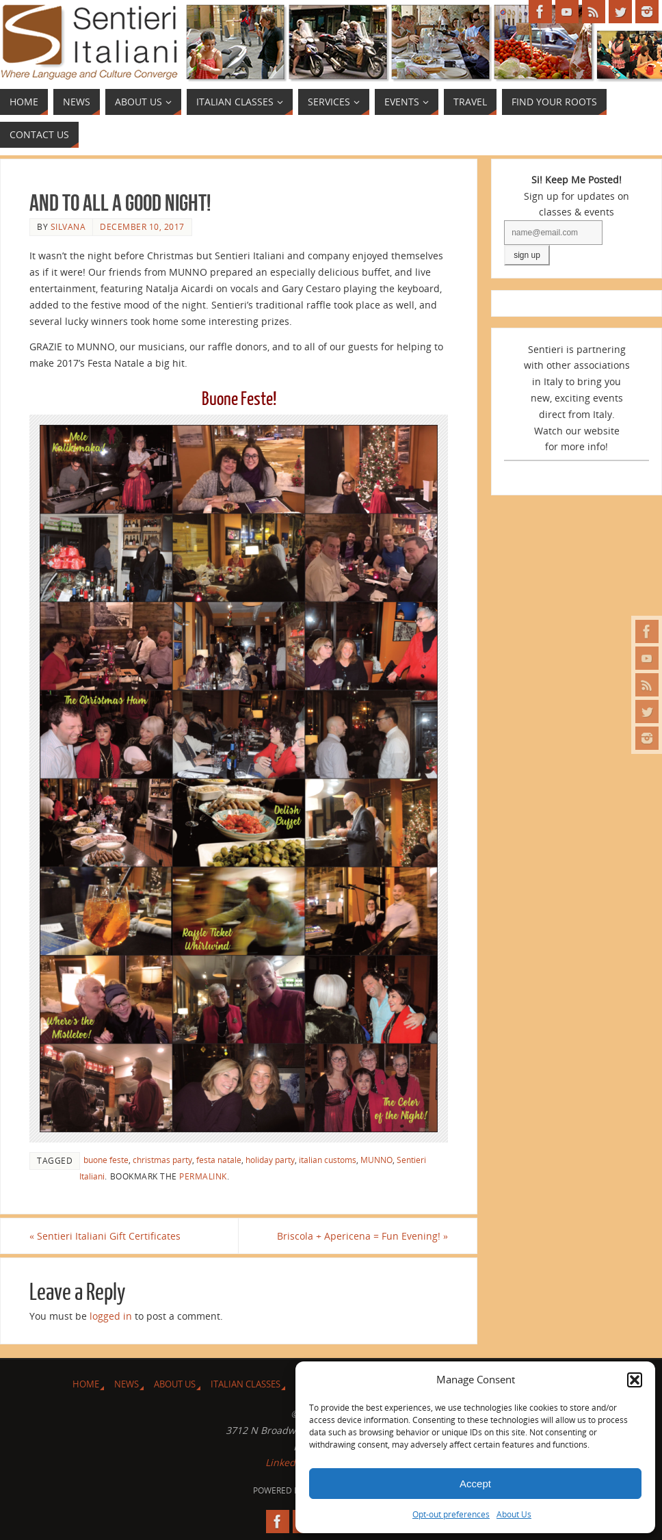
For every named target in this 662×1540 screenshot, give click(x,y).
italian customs (327, 1159)
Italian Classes (245, 1384)
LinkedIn (284, 1462)
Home (85, 1384)
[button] (634, 1380)
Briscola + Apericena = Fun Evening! (362, 1235)
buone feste (106, 1159)
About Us (513, 1514)
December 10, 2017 (142, 226)
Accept (475, 1483)
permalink (203, 1176)
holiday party (270, 1159)
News (126, 1384)
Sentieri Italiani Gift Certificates (105, 1235)
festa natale (218, 1159)
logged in (111, 1315)
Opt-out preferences (451, 1514)
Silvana (68, 226)
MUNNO (376, 1159)
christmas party (162, 1159)
